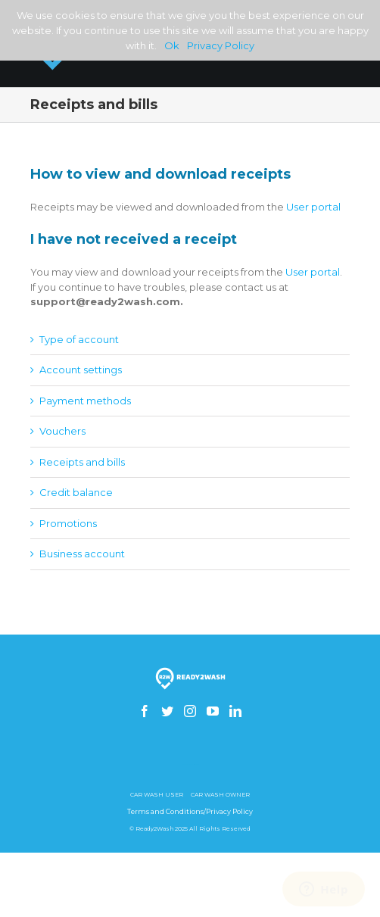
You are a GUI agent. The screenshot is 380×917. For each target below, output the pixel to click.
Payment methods (85, 401)
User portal (313, 207)
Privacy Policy (220, 45)
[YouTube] (213, 711)
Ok (171, 45)
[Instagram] (190, 711)
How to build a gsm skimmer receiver (190, 764)
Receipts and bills (82, 462)
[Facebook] (145, 711)
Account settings (80, 369)
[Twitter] (167, 711)
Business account (82, 553)
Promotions (68, 523)
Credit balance (76, 492)
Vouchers (62, 431)
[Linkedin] (235, 711)
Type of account (79, 339)
